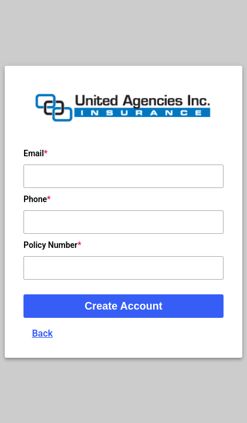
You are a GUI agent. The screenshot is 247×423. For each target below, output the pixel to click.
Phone (35, 199)
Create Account (123, 306)
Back (42, 333)
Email (33, 153)
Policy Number (50, 245)
